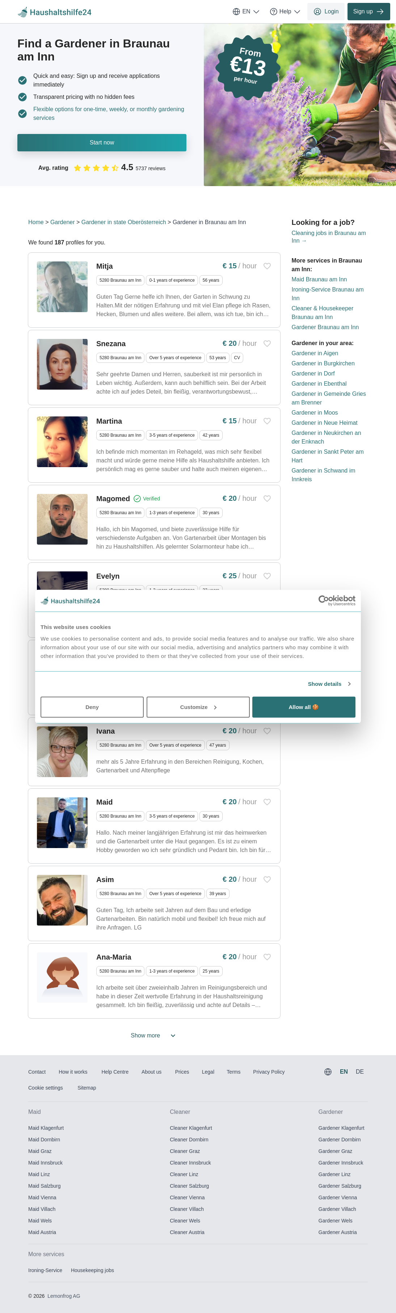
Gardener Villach (337, 1209)
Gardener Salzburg (340, 1186)
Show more (154, 1035)
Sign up (368, 11)
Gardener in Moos (315, 413)
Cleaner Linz (184, 1174)
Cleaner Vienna (187, 1197)
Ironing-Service (45, 1270)
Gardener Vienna (338, 1197)
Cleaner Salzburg (189, 1186)
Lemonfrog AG (63, 1296)
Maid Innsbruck (45, 1163)
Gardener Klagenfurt (342, 1128)
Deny (92, 707)
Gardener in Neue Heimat (325, 423)
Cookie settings (45, 1088)
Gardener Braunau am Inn (325, 327)
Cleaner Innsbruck (190, 1163)
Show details (325, 684)
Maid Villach (41, 1209)
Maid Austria (42, 1232)
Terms (233, 1072)
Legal (208, 1072)
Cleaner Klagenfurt (191, 1128)
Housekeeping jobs (92, 1270)
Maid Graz (40, 1151)
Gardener (62, 222)
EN (246, 11)
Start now (102, 142)
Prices (182, 1072)
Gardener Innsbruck (341, 1163)
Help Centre (115, 1072)
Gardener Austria (338, 1232)
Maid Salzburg (44, 1186)
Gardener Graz (335, 1151)
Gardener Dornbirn (340, 1139)
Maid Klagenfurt (46, 1128)
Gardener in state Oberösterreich (123, 222)
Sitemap (86, 1088)
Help (285, 11)
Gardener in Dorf (313, 373)
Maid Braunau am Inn (319, 279)
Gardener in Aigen (315, 353)
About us (151, 1072)
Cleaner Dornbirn (189, 1139)
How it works (73, 1072)
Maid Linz (39, 1174)
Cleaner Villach (187, 1209)
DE (360, 1072)
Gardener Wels (336, 1221)
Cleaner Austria (187, 1232)
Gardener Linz (335, 1174)
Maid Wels (40, 1221)
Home (36, 222)
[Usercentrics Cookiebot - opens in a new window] (323, 600)
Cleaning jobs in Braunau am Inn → (329, 237)
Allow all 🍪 (303, 707)
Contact (37, 1072)
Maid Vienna (42, 1197)
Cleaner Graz (185, 1151)
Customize (198, 707)
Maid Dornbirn (44, 1139)
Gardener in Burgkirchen (323, 363)
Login (326, 11)
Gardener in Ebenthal (319, 384)
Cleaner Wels (185, 1221)
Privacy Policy (269, 1072)
